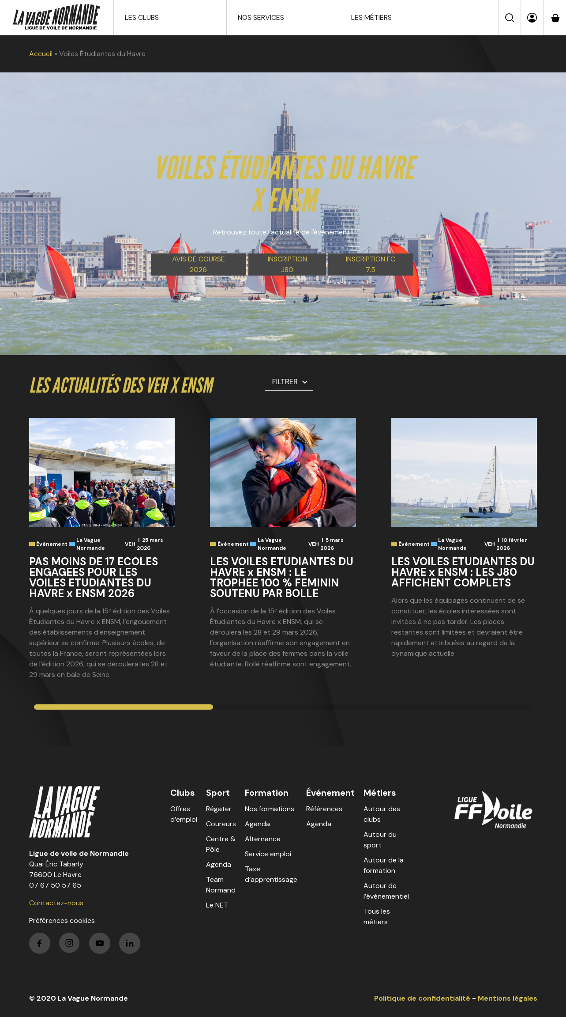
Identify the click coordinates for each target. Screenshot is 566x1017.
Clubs (182, 792)
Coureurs (221, 823)
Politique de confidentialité (422, 998)
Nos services (261, 17)
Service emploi (268, 853)
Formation (267, 792)
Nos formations (269, 808)
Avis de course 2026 (198, 264)
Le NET (217, 905)
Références (324, 808)
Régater (219, 808)
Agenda (218, 864)
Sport (218, 792)
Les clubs (142, 17)
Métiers (380, 792)
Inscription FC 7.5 (370, 264)
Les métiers (371, 17)
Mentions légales (507, 998)
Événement (330, 792)
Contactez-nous (56, 902)
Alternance (263, 838)
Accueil (40, 53)
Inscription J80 (287, 264)
